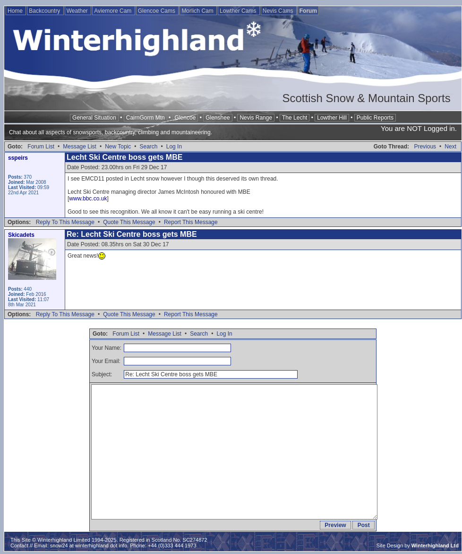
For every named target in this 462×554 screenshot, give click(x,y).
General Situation (94, 117)
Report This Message (191, 222)
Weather (78, 11)
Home (16, 11)
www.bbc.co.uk (88, 198)
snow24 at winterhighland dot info (88, 545)
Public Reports (375, 117)
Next (450, 146)
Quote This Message (129, 222)
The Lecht (294, 117)
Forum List (40, 146)
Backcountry (45, 11)
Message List (79, 146)
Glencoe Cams (157, 11)
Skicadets (21, 235)
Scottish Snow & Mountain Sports (366, 98)
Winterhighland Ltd (435, 545)
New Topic (118, 146)
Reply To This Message (65, 222)
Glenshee (217, 117)
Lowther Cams (239, 11)
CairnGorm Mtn (145, 117)
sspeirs (18, 158)
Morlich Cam (198, 11)
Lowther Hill (332, 117)
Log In (174, 146)
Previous (425, 146)
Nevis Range (256, 117)
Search (148, 146)
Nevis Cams (279, 11)
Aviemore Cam (113, 11)
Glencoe (185, 117)
